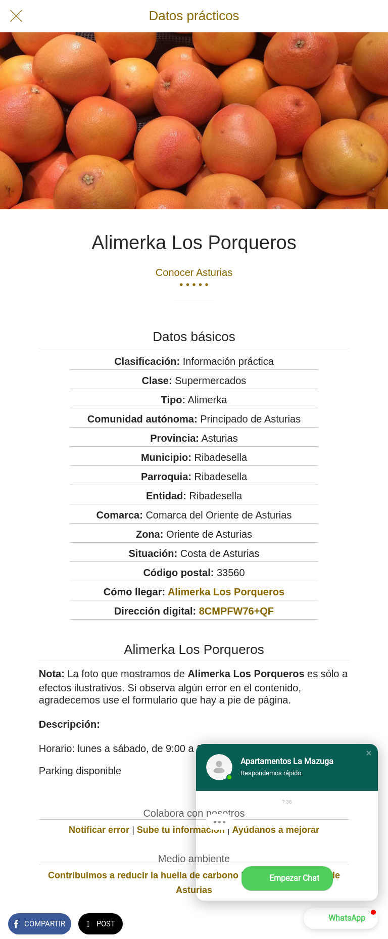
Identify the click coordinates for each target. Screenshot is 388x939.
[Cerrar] (16, 16)
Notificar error (99, 830)
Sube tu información (181, 830)
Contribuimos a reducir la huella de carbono (143, 875)
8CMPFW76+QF (236, 611)
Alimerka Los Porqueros (226, 591)
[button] (369, 753)
